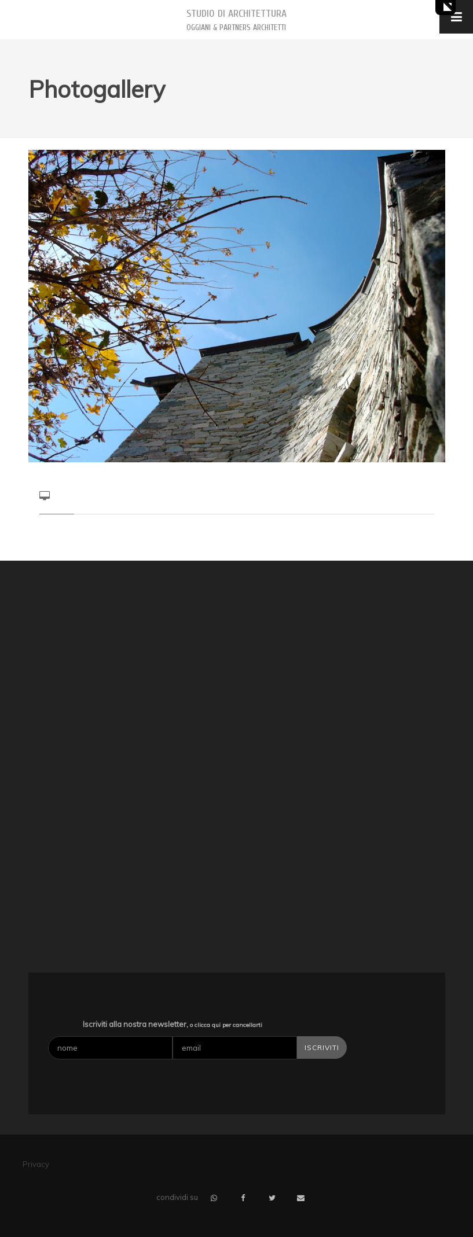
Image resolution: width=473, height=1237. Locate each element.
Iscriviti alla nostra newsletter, (172, 1024)
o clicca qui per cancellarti (226, 1025)
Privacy (36, 1164)
